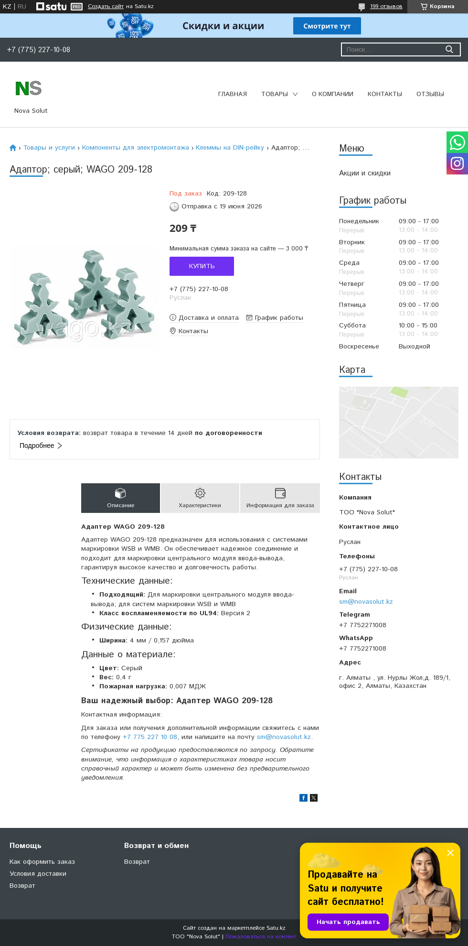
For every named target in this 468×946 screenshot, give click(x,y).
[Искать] (449, 49)
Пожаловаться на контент (260, 937)
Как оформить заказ (42, 862)
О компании (332, 94)
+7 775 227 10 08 (150, 737)
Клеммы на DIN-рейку (230, 147)
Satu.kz (276, 928)
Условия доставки (38, 874)
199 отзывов (386, 6)
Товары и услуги (49, 147)
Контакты (385, 94)
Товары (274, 94)
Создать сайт (106, 6)
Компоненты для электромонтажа (135, 147)
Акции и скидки (365, 173)
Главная (232, 94)
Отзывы (430, 94)
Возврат (22, 886)
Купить (202, 266)
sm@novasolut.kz (366, 602)
